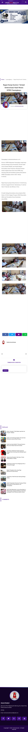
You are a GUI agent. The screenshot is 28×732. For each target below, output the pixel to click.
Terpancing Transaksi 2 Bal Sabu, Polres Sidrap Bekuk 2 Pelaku (15, 458)
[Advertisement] (14, 37)
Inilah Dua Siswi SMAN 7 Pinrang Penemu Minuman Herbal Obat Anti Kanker (16, 445)
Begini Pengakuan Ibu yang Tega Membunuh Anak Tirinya (14, 470)
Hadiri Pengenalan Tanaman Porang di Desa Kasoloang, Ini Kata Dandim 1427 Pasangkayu (16, 484)
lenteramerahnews (11, 342)
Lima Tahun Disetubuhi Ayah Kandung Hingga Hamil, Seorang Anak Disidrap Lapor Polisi (16, 452)
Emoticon (5, 370)
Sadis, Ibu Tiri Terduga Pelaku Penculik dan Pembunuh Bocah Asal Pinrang (16, 438)
